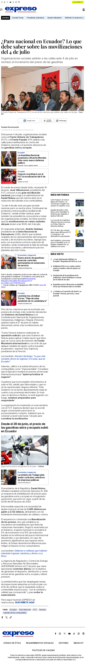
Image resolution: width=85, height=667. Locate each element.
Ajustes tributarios (54, 18)
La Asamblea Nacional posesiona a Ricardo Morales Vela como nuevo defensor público (32, 159)
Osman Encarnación (10, 127)
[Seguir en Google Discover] (47, 120)
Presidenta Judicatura (35, 18)
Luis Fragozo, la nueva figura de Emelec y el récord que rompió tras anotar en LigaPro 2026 (60, 202)
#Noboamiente (30, 279)
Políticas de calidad (43, 650)
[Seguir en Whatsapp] (61, 120)
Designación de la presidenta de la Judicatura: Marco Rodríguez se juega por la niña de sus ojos (67, 277)
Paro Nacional (25, 610)
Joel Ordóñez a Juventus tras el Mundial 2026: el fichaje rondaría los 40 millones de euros (60, 243)
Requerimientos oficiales (40, 643)
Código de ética (12, 643)
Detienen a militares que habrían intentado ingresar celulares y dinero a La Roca (24, 553)
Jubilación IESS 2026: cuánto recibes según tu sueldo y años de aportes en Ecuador (66, 268)
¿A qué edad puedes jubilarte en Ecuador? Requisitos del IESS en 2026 (67, 260)
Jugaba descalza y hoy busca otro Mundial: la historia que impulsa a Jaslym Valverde (60, 213)
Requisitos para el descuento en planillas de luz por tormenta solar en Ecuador (68, 285)
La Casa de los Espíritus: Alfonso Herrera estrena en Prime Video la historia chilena (60, 223)
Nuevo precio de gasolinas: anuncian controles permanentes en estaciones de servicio (31, 262)
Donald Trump (17, 18)
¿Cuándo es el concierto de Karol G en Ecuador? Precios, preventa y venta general (67, 293)
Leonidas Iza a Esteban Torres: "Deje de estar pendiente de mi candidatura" (32, 298)
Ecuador (13, 610)
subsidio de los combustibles (15, 613)
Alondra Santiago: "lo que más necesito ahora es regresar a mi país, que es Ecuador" (23, 359)
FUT (35, 610)
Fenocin (42, 610)
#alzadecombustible (9, 281)
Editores (63, 643)
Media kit (79, 643)
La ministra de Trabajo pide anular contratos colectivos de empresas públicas (31, 477)
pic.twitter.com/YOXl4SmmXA (13, 283)
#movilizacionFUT (25, 281)
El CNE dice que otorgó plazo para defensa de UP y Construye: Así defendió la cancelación (61, 233)
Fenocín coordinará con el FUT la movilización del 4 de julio (31, 176)
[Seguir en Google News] (29, 120)
